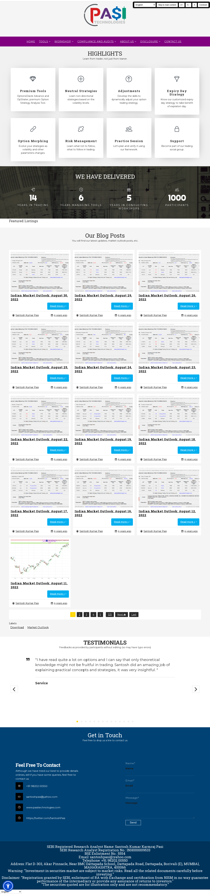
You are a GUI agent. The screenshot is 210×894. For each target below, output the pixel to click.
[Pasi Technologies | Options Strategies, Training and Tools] (105, 27)
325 (110, 614)
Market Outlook (38, 627)
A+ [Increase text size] (181, 5)
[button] (8, 886)
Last (133, 614)
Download (17, 627)
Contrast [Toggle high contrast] (203, 5)
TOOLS (43, 41)
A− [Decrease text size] (188, 5)
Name (129, 768)
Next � (121, 614)
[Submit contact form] (133, 822)
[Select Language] (145, 5)
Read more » (57, 306)
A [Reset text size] (194, 5)
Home (31, 41)
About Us (127, 41)
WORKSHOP (62, 41)
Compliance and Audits (95, 41)
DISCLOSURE (149, 41)
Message (131, 802)
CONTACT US (172, 41)
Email (129, 785)
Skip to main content (167, 5)
